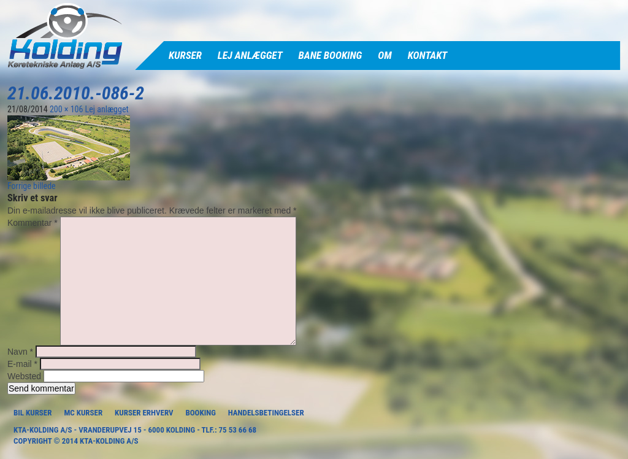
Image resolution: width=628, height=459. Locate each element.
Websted (24, 376)
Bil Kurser (32, 412)
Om (384, 55)
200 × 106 (66, 109)
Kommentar (32, 223)
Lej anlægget (250, 55)
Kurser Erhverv (144, 412)
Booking (200, 412)
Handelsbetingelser (266, 412)
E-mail (22, 364)
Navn (20, 352)
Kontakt (428, 55)
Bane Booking (330, 55)
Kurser (185, 55)
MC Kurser (83, 412)
